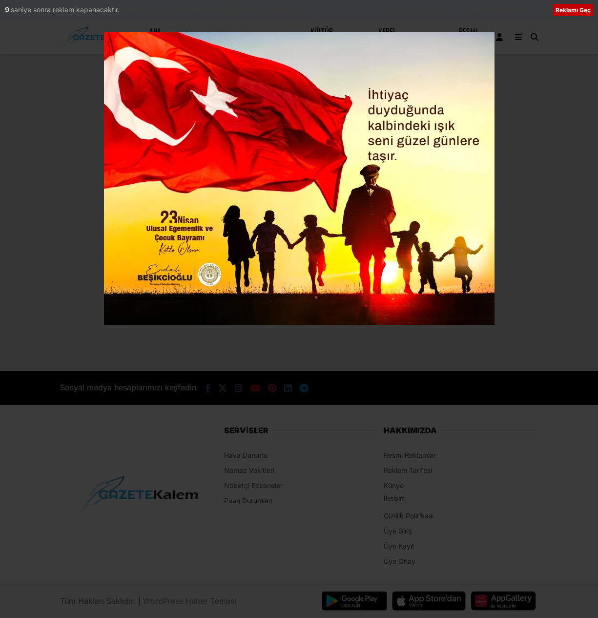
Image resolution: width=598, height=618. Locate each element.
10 (9, 9)
